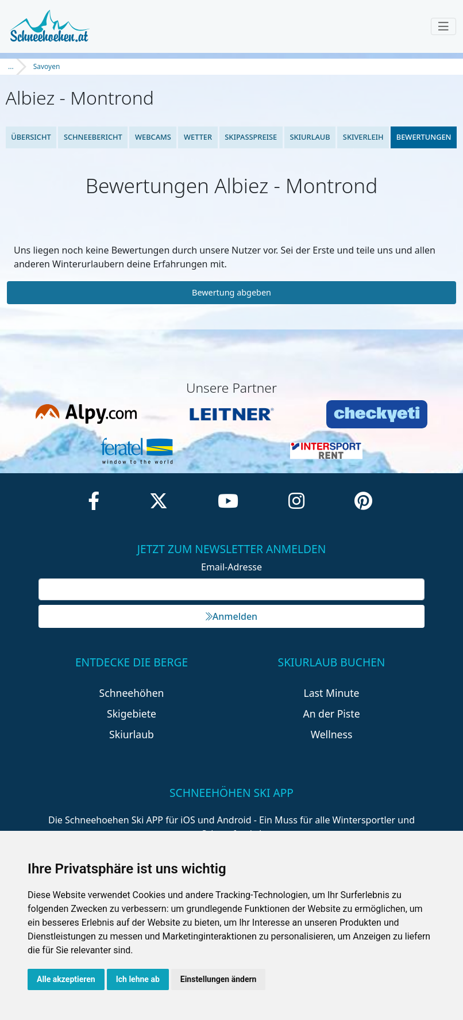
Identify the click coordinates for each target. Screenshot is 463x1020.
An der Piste (331, 713)
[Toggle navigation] (443, 26)
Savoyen (46, 66)
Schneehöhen (131, 693)
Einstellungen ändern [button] (218, 979)
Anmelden (231, 616)
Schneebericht (93, 137)
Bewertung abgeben (231, 292)
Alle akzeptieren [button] (66, 979)
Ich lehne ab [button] (138, 979)
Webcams (153, 137)
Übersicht (31, 137)
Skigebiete (131, 713)
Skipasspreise (251, 137)
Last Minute (332, 693)
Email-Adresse (231, 567)
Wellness (332, 734)
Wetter (198, 137)
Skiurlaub (310, 137)
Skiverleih (363, 137)
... (11, 66)
